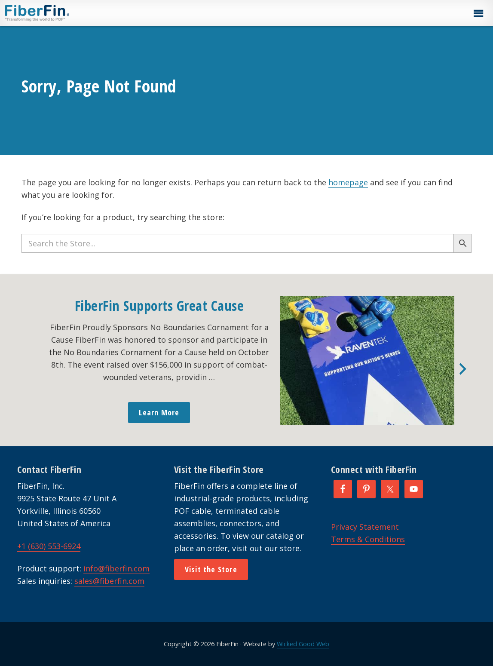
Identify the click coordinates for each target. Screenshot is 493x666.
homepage (348, 182)
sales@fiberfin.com (109, 581)
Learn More (159, 412)
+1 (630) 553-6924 (48, 546)
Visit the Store (211, 569)
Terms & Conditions (368, 539)
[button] (478, 13)
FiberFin (53, 12)
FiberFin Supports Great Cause (159, 305)
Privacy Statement (365, 527)
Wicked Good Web (303, 644)
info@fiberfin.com (116, 568)
